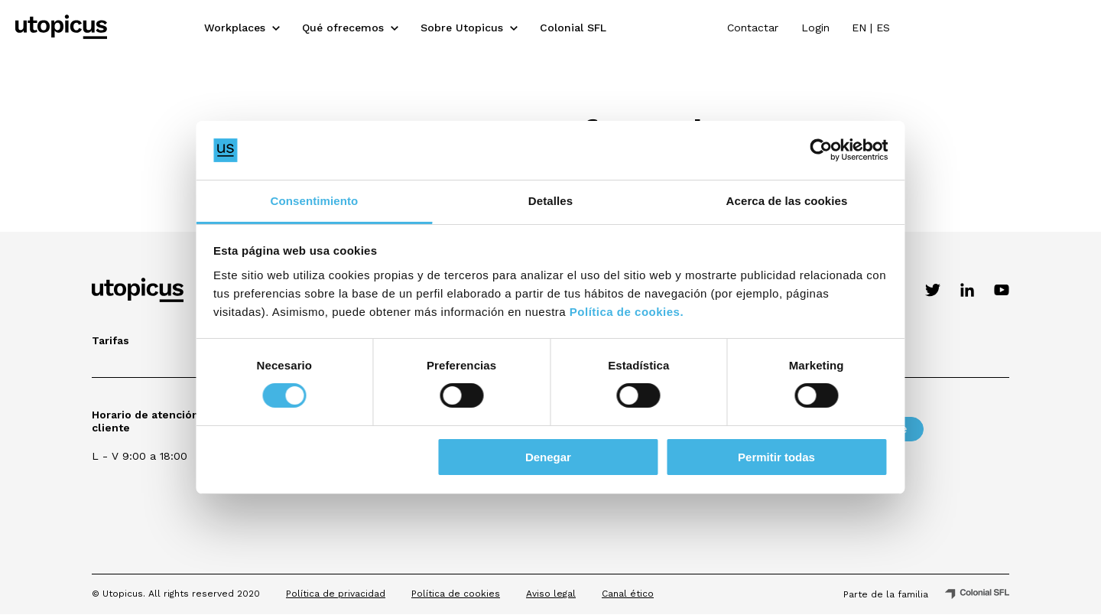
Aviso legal (551, 593)
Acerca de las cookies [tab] (780, 200)
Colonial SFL (671, 27)
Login (995, 27)
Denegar (548, 457)
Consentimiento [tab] (321, 200)
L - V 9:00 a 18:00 (139, 456)
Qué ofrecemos (441, 27)
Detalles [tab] (550, 200)
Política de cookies (455, 593)
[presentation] (788, 513)
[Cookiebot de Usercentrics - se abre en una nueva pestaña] (811, 149)
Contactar (932, 27)
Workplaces (332, 27)
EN (1039, 27)
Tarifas (110, 340)
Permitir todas (769, 457)
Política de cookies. (636, 311)
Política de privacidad (335, 593)
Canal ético (628, 593)
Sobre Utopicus (559, 27)
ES (1063, 27)
